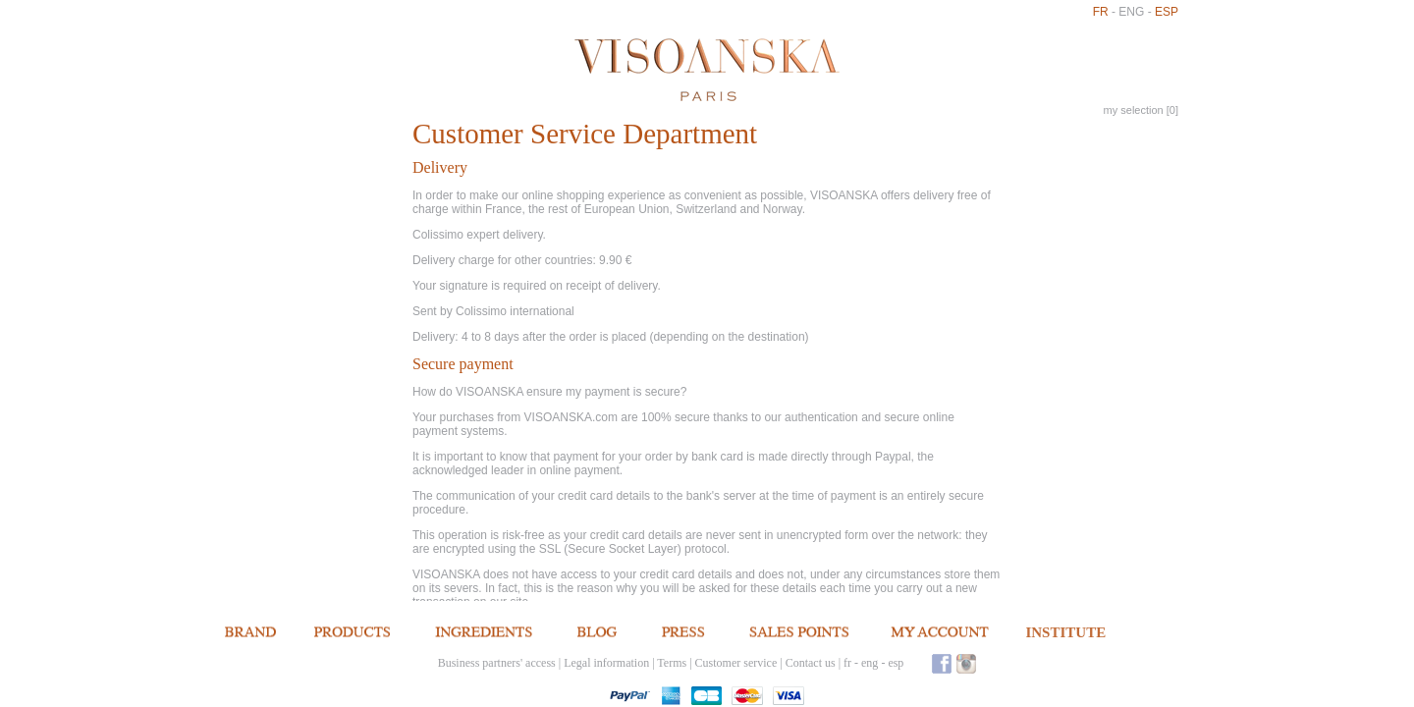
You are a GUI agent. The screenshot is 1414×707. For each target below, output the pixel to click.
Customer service (736, 663)
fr (1101, 12)
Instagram (966, 663)
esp (1166, 12)
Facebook (942, 663)
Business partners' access (497, 663)
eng (1131, 12)
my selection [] (1141, 110)
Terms (671, 663)
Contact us (811, 663)
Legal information (606, 663)
